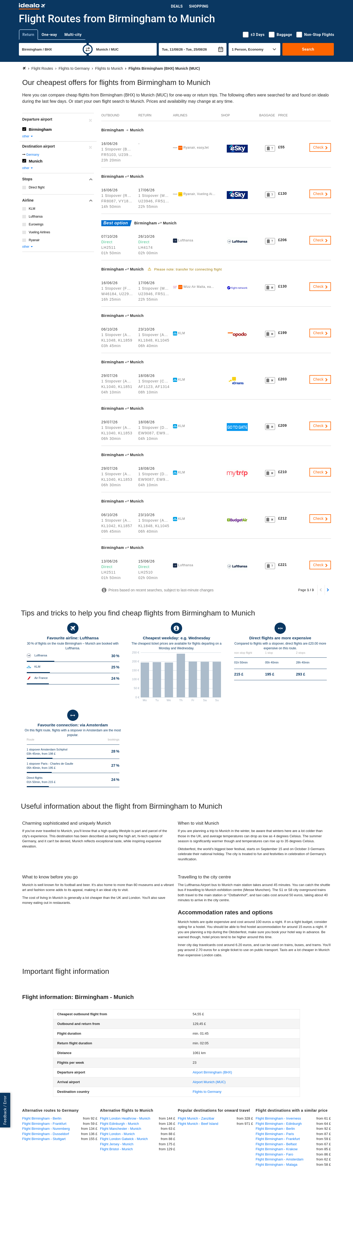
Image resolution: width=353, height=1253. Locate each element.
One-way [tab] (49, 35)
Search (308, 49)
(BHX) (212, 1072)
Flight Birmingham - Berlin (42, 1118)
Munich (36, 161)
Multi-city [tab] (73, 35)
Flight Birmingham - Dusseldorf (45, 1134)
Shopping (198, 6)
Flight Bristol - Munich (116, 1149)
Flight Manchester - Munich (120, 1129)
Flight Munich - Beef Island (198, 1124)
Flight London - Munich (117, 1134)
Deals (177, 6)
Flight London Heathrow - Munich (125, 1118)
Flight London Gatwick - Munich (124, 1139)
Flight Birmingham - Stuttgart (44, 1139)
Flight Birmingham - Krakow (277, 1149)
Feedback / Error (5, 1110)
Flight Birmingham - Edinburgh (279, 1124)
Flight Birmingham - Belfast (276, 1144)
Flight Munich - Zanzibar (196, 1118)
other (28, 136)
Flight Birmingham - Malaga (276, 1164)
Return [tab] (28, 35)
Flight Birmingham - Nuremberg (46, 1129)
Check (320, 147)
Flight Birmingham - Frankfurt (44, 1124)
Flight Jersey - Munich (116, 1144)
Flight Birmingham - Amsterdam (279, 1159)
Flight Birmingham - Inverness (278, 1118)
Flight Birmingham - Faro (274, 1154)
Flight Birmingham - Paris (275, 1134)
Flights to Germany (207, 1092)
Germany (32, 154)
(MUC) (209, 1082)
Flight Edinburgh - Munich (119, 1124)
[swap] (88, 49)
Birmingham (40, 129)
